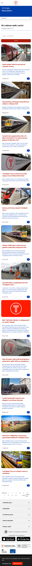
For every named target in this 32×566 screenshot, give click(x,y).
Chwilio (16, 40)
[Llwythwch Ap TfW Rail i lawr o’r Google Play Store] (23, 539)
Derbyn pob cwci (17, 563)
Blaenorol (4, 493)
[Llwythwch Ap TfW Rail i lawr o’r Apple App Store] (8, 539)
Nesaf (23, 495)
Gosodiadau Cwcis (6, 563)
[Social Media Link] (16, 531)
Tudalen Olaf (27, 495)
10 (16, 495)
